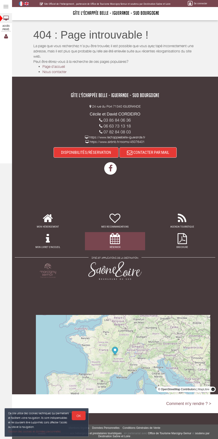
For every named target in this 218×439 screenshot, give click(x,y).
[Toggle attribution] (213, 389)
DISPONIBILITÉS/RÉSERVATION (86, 152)
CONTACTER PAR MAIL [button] (148, 152)
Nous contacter (54, 72)
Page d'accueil (53, 66)
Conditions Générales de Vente (141, 427)
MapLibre (203, 389)
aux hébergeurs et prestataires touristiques (95, 433)
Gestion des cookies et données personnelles (34, 431)
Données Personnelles (106, 427)
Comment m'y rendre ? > (188, 403)
